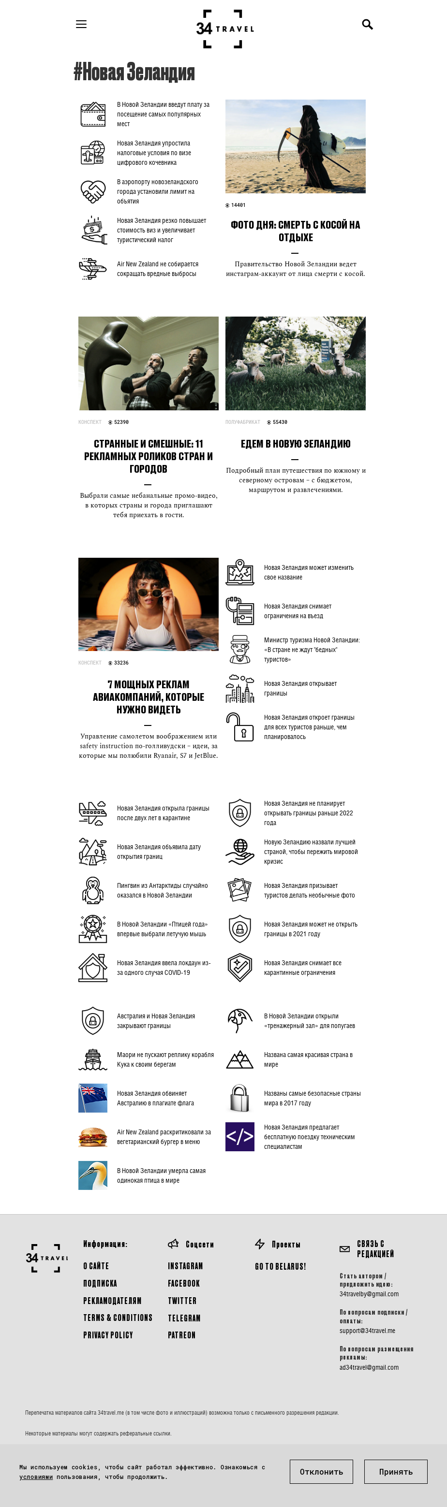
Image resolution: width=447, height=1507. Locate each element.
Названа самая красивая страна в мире (308, 1059)
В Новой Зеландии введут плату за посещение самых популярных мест (163, 114)
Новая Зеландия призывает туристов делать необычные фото (309, 890)
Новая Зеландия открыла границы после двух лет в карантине (163, 813)
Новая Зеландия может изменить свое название (309, 572)
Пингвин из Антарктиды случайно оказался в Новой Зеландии (162, 890)
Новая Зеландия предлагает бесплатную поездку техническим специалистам (309, 1136)
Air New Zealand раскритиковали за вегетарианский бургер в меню (164, 1136)
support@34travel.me (367, 1330)
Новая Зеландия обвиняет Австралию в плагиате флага (155, 1098)
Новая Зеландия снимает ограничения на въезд (297, 611)
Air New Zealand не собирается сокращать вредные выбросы (157, 268)
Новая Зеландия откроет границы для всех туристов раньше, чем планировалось (309, 726)
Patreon (182, 1334)
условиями (36, 1476)
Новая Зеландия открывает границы (300, 688)
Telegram (184, 1317)
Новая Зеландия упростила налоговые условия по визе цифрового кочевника (154, 152)
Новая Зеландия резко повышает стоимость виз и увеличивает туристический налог (161, 230)
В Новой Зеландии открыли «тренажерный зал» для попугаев (309, 1020)
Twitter (182, 1300)
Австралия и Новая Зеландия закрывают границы (156, 1020)
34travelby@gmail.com (369, 1294)
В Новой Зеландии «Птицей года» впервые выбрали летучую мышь (162, 929)
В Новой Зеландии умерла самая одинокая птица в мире (161, 1175)
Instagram (185, 1265)
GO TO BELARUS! (280, 1266)
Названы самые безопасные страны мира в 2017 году (312, 1098)
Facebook (184, 1283)
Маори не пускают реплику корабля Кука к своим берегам (165, 1059)
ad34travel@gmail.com (369, 1367)
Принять (396, 1471)
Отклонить (321, 1471)
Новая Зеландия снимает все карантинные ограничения (303, 967)
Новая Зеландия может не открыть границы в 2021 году (311, 929)
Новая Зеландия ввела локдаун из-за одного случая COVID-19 (164, 967)
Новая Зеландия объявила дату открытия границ (159, 851)
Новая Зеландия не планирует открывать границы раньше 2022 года (308, 812)
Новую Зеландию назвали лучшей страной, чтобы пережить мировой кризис (311, 851)
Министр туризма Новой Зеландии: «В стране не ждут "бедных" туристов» (312, 649)
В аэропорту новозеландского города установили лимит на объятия (157, 191)
